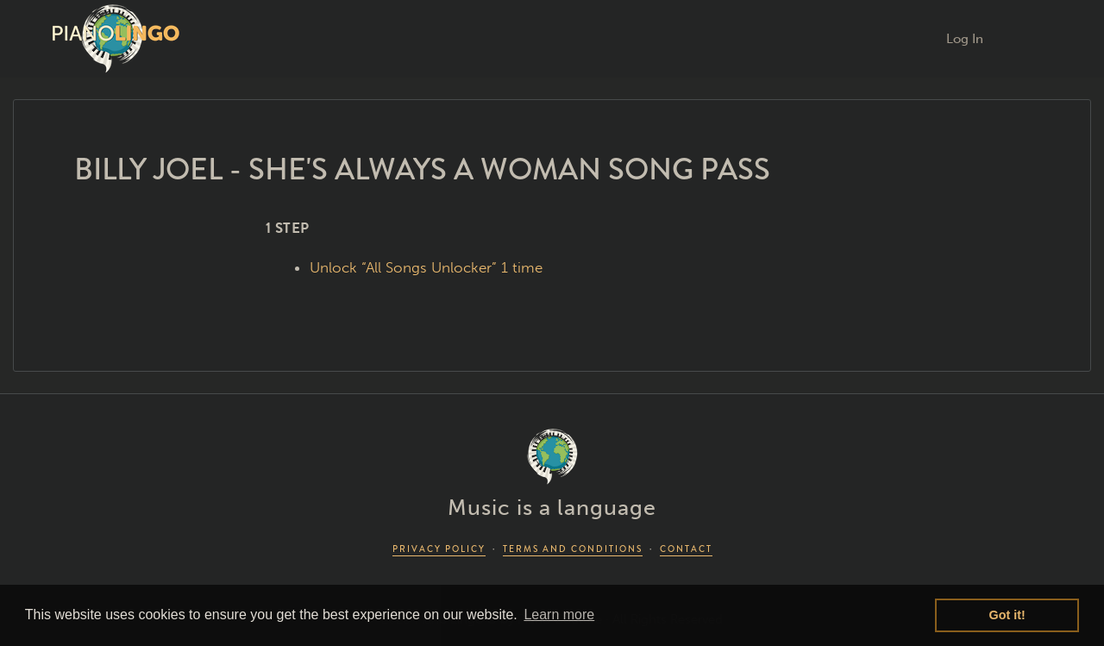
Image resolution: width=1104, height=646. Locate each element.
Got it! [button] (1007, 615)
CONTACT (686, 549)
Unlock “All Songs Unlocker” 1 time (426, 267)
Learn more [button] (559, 614)
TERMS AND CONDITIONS (573, 549)
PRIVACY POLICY (439, 549)
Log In (964, 39)
